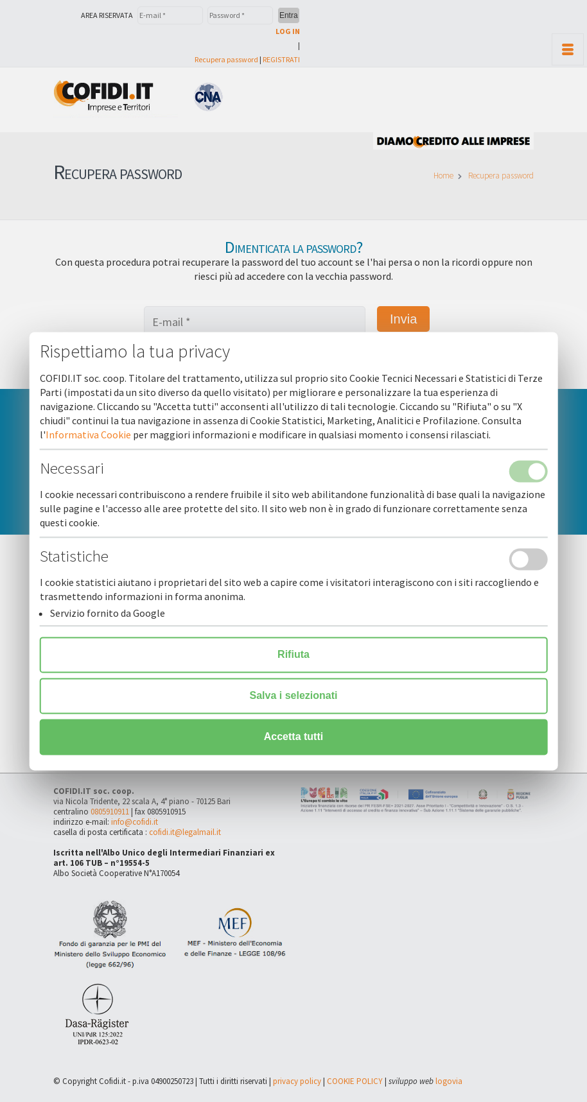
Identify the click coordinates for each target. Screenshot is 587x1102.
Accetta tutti (293, 736)
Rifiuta (293, 654)
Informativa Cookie (88, 434)
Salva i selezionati (294, 695)
